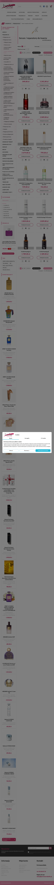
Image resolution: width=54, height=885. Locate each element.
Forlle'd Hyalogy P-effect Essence (25, 218)
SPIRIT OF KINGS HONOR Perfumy (9, 349)
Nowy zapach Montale (8, 265)
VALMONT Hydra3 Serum (44, 76)
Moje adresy (21, 868)
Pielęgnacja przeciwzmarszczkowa (8, 114)
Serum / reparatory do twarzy (9, 52)
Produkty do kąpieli (7, 139)
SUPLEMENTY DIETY (7, 192)
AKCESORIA (5, 152)
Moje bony (21, 871)
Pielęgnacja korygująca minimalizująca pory (9, 93)
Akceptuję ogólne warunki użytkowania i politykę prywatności (39, 852)
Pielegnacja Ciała (7, 126)
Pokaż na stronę (21, 49)
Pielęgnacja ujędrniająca (6, 118)
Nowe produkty (7, 274)
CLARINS (6, 205)
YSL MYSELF (5, 263)
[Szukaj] (40, 6)
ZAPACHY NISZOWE (7, 158)
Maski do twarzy (7, 55)
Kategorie (22, 12)
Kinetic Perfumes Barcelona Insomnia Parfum (9, 549)
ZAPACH (4, 32)
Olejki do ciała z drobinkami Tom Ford (7, 175)
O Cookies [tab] (43, 438)
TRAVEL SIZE (5, 182)
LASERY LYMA (5, 189)
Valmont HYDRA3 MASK (9, 746)
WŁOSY (4, 149)
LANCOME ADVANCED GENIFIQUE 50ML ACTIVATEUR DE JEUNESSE (26, 78)
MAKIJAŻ (4, 147)
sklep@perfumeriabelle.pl (44, 876)
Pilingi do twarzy (7, 42)
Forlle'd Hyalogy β (44, 251)
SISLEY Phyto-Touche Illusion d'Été (8, 461)
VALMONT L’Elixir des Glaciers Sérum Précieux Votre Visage (25, 149)
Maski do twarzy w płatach (8, 106)
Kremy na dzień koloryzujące (7, 58)
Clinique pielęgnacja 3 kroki (9, 83)
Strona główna (11, 12)
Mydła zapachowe (7, 136)
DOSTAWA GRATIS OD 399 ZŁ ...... (7, 1)
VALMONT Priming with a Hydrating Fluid (25, 183)
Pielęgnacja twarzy (7, 39)
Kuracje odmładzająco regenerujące (9, 73)
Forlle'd (6, 211)
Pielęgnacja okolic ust (9, 64)
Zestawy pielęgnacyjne (8, 134)
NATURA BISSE (8, 217)
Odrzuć (11, 450)
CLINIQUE (7, 207)
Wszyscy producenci (33, 12)
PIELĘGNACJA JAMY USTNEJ (7, 155)
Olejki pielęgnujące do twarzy (9, 110)
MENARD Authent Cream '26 (9, 692)
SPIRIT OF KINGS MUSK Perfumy (9, 377)
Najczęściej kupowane (6, 868)
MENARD (6, 215)
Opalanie (5, 129)
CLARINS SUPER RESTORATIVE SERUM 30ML (26, 113)
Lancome (6, 213)
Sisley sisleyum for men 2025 (7, 164)
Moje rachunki (22, 866)
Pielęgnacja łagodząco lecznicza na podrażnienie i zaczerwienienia (9, 78)
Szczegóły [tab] (27, 438)
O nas (28, 19)
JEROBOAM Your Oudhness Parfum (9, 293)
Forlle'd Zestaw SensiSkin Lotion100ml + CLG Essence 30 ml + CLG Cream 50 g (9, 491)
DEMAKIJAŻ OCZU (6, 144)
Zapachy (44, 12)
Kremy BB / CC (7, 61)
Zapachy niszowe (11, 15)
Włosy (37, 15)
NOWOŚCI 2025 (6, 187)
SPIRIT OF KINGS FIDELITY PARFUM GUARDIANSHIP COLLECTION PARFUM (9, 608)
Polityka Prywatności (17, 19)
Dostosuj (27, 450)
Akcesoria (44, 15)
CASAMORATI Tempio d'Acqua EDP (9, 321)
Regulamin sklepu (37, 19)
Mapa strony (4, 875)
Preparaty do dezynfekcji (8, 171)
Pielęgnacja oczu (6, 37)
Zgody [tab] (10, 438)
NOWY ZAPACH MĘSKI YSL (9, 261)
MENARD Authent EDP (9, 637)
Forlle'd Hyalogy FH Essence (44, 217)
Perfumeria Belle (5, 883)
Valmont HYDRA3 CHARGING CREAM (9, 773)
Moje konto (23, 861)
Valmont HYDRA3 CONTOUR (9, 720)
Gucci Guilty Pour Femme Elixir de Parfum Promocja (9, 242)
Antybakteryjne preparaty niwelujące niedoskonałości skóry (8, 68)
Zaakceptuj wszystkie (43, 450)
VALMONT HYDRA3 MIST (9, 828)
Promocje (5, 223)
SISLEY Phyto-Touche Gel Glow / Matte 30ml (8, 405)
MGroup (50, 883)
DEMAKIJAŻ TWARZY (7, 141)
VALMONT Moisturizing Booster (44, 183)
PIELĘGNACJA (5, 34)
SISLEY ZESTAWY (6, 184)
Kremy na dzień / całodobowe (7, 48)
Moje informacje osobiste (24, 870)
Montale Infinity (6, 269)
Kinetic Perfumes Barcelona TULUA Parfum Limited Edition (9, 578)
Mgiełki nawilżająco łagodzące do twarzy (8, 97)
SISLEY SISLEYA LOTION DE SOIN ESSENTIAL (44, 148)
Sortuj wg (37, 46)
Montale (5, 267)
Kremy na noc (7, 44)
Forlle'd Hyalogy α (25, 251)
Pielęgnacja (22, 15)
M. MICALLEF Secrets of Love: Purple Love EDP (9, 664)
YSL (10, 263)
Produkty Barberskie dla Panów (8, 178)
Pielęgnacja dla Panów (8, 131)
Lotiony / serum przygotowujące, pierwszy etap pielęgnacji (9, 102)
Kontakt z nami (4, 870)
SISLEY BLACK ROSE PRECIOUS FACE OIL (44, 112)
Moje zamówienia (23, 865)
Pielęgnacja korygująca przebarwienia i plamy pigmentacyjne (9, 88)
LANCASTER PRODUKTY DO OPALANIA (8, 168)
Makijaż (30, 15)
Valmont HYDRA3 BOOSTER (9, 801)
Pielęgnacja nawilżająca (9, 121)
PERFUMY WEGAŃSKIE (7, 161)
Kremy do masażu (8, 124)
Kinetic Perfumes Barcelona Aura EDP (9, 520)
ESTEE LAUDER (8, 209)
